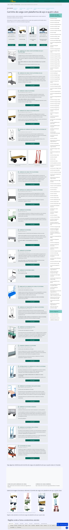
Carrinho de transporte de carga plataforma (55, 269)
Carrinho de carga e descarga (55, 30)
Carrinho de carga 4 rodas (55, 26)
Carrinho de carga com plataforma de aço (54, 220)
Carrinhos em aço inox (54, 315)
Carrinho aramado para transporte (54, 129)
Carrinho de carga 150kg (54, 59)
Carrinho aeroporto (53, 215)
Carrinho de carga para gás (55, 226)
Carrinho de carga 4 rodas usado (55, 51)
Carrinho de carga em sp (29, 9)
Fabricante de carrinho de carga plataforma (55, 141)
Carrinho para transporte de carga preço (55, 175)
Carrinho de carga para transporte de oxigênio (39, 9)
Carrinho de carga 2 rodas (55, 36)
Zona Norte (16, 523)
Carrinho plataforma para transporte (55, 126)
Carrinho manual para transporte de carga (54, 272)
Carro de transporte (53, 187)
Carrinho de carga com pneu (55, 57)
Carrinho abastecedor (54, 195)
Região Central (11, 523)
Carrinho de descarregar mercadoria (54, 255)
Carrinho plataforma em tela (55, 163)
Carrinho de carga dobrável (55, 20)
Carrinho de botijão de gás (55, 75)
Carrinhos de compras (54, 314)
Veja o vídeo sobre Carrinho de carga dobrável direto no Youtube (48, 485)
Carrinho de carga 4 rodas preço (55, 149)
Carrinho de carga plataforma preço (55, 97)
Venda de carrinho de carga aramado (55, 181)
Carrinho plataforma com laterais (54, 282)
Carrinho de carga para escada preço (54, 116)
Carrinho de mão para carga (55, 261)
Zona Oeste (21, 523)
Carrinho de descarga (15, 9)
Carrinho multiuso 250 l (54, 197)
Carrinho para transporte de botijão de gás (55, 278)
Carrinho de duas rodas (54, 155)
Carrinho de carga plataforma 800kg (55, 237)
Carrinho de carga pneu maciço (54, 240)
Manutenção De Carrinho (54, 317)
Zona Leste (30, 523)
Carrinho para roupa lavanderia (54, 209)
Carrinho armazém (53, 157)
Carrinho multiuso (53, 193)
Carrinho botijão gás (54, 73)
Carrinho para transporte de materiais (55, 165)
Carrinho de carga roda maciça (54, 81)
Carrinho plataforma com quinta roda (54, 123)
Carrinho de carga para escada (54, 68)
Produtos (36, 1)
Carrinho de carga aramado (55, 101)
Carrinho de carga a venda (55, 99)
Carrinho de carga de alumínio (54, 46)
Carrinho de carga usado (54, 22)
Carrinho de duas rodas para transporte (55, 259)
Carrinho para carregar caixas (55, 168)
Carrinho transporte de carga (55, 172)
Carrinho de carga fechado (55, 79)
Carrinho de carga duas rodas (55, 34)
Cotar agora (11, 45)
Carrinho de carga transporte (55, 251)
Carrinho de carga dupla (54, 105)
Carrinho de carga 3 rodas (55, 61)
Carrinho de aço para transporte (54, 136)
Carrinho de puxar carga (54, 263)
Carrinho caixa (52, 159)
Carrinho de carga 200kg (54, 28)
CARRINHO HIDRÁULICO (54, 319)
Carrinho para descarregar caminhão (55, 275)
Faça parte (57, 1)
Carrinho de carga (53, 18)
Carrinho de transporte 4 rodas (54, 266)
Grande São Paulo (36, 523)
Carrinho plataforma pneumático (54, 288)
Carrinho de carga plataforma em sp (55, 94)
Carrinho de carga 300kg (54, 38)
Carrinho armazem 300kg (55, 217)
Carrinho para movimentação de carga (55, 120)
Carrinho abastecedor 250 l (55, 199)
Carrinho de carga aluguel (55, 77)
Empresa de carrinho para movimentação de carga (55, 298)
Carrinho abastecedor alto (55, 191)
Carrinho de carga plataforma (55, 24)
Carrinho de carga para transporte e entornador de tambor (55, 233)
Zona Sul (26, 523)
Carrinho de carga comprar (55, 103)
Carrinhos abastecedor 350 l (55, 203)
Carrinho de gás (53, 32)
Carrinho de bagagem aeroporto (54, 212)
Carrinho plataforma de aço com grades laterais (55, 285)
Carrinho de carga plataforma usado (55, 43)
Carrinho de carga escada (22, 9)
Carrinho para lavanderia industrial (50, 9)
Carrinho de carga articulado (55, 86)
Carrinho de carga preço (54, 242)
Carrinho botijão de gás (54, 84)
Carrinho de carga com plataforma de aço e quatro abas (55, 223)
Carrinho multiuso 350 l (54, 201)
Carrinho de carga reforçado (55, 71)
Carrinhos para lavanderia (55, 170)
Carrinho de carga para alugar (54, 113)
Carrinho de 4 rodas (53, 161)
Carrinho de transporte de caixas (55, 152)
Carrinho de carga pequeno (55, 48)
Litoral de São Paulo (44, 523)
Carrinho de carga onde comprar (54, 110)
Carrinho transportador (54, 143)
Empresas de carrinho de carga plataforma (54, 304)
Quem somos (47, 1)
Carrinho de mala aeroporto (55, 183)
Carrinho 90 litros (53, 189)
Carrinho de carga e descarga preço (55, 89)
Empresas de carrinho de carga (54, 301)
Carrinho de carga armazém (55, 55)
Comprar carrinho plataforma (55, 185)
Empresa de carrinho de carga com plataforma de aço (55, 294)
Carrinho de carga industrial (55, 91)
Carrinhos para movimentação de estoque (55, 132)
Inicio (28, 1)
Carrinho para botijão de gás (55, 40)
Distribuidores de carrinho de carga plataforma (55, 291)
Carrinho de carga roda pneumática (54, 245)
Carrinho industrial (53, 138)
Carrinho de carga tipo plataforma (54, 248)
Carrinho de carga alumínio (55, 53)
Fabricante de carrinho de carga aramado (55, 178)
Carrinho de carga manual (55, 65)
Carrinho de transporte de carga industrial (55, 146)
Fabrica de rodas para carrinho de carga (54, 307)
